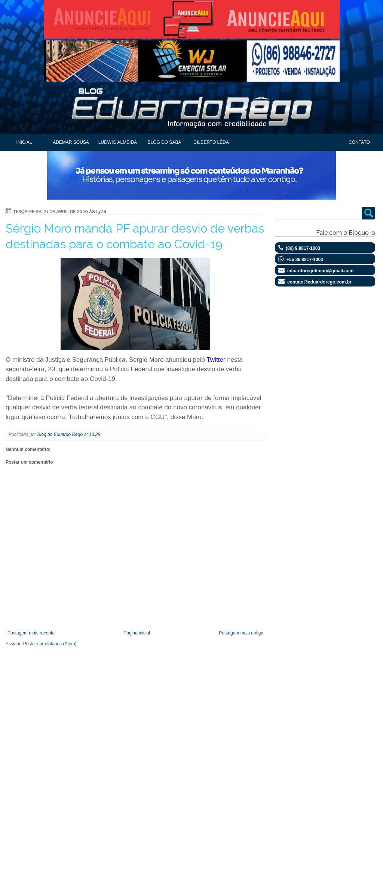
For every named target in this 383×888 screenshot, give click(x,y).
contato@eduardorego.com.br (319, 282)
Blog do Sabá (164, 142)
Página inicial (136, 633)
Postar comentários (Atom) (50, 643)
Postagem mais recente (31, 633)
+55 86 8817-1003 (305, 259)
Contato (359, 142)
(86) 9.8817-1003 (303, 248)
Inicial (24, 142)
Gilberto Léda (211, 142)
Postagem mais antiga (241, 633)
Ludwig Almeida (117, 142)
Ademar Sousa (71, 142)
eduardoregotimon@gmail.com (320, 270)
